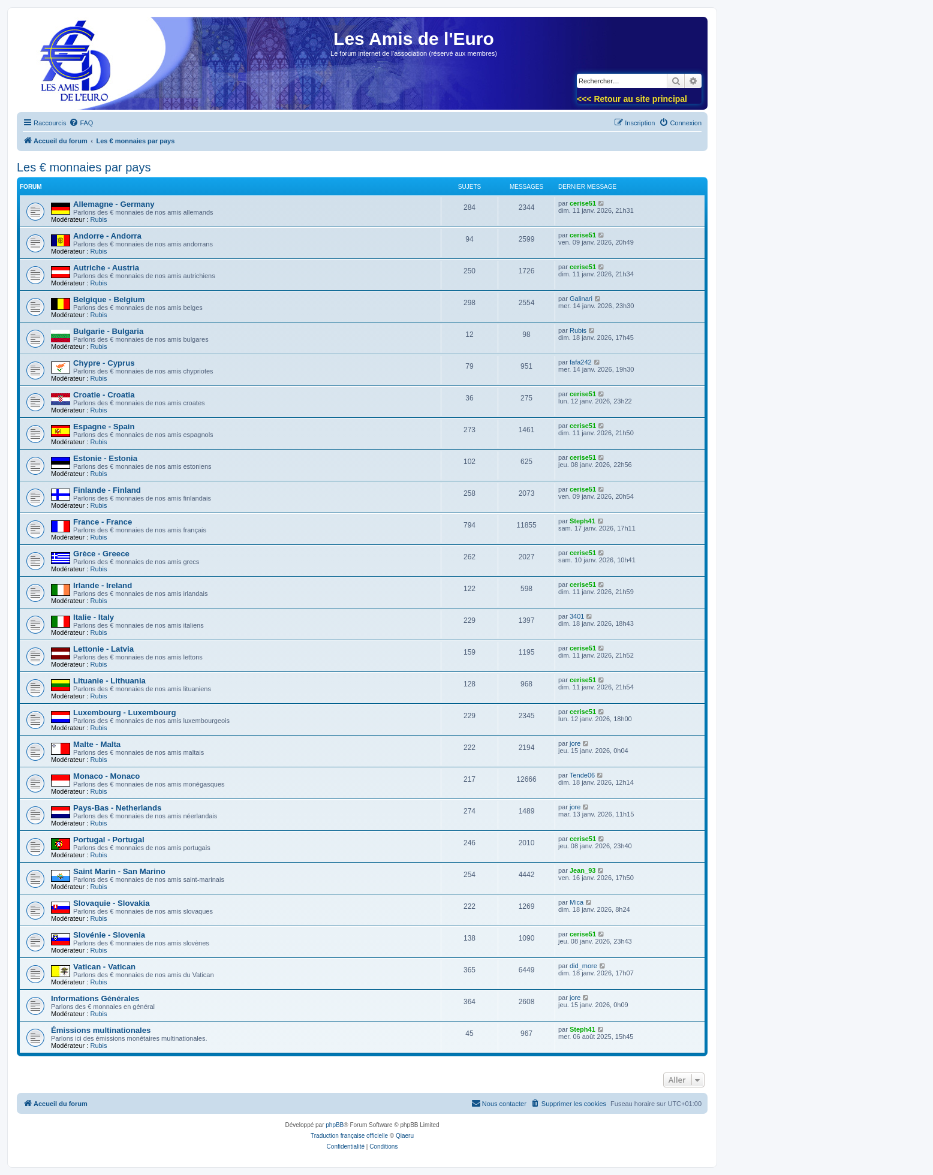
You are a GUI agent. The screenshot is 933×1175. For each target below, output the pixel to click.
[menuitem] (81, 123)
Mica (576, 902)
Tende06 (582, 775)
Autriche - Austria (106, 267)
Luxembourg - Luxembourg (124, 712)
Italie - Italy (93, 617)
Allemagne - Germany (114, 204)
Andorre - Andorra (107, 235)
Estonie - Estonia (105, 458)
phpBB (335, 1125)
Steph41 (582, 521)
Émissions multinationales (101, 1030)
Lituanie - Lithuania (109, 680)
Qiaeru (405, 1135)
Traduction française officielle (349, 1135)
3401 (577, 616)
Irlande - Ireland (102, 585)
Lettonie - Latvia (103, 648)
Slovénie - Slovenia (109, 934)
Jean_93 (582, 870)
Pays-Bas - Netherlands (117, 807)
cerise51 (583, 203)
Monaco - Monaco (106, 776)
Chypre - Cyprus (104, 362)
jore (575, 743)
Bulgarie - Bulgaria (108, 331)
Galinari (581, 298)
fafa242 (581, 362)
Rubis (98, 219)
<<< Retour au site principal (632, 99)
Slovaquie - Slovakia (111, 903)
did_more (583, 965)
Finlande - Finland (107, 490)
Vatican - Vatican (104, 966)
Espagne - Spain (104, 426)
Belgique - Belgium (109, 299)
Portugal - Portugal (109, 839)
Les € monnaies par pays (84, 167)
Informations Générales (95, 998)
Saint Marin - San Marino (119, 871)
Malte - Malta (97, 744)
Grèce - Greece (101, 553)
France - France (102, 521)
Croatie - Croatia (104, 394)
